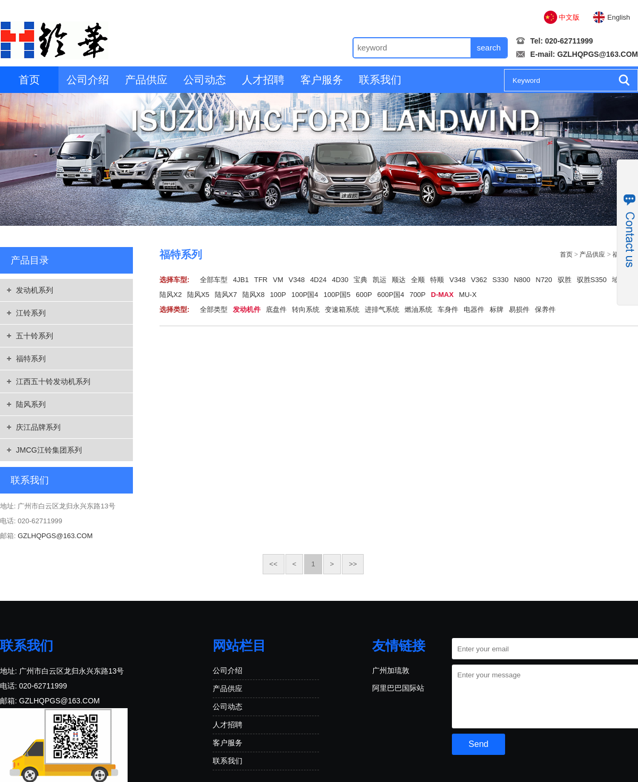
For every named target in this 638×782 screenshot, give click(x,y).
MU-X (467, 295)
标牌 (496, 309)
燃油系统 (418, 309)
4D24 (318, 280)
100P (278, 295)
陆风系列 (31, 404)
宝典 (360, 280)
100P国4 (304, 295)
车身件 (448, 309)
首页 (29, 80)
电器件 (474, 309)
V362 (479, 280)
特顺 (437, 280)
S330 (500, 280)
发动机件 (247, 309)
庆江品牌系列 (38, 427)
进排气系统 (382, 309)
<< (274, 564)
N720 (544, 280)
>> (353, 564)
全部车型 (214, 280)
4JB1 (241, 280)
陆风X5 (198, 295)
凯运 (380, 280)
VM (278, 280)
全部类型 (214, 309)
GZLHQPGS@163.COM (597, 54)
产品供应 (146, 80)
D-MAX (442, 295)
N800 (522, 280)
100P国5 (337, 295)
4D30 (340, 280)
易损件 (519, 309)
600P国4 (391, 295)
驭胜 (565, 280)
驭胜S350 (592, 280)
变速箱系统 (342, 309)
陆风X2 (171, 295)
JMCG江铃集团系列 (49, 450)
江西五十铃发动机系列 (53, 381)
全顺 (418, 280)
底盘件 (276, 309)
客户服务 (321, 80)
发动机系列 (34, 290)
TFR (260, 280)
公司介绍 (87, 80)
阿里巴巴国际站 (398, 688)
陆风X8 (253, 295)
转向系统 (306, 309)
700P (417, 295)
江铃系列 (31, 313)
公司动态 (204, 80)
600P (364, 295)
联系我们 (380, 80)
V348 (297, 280)
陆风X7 (226, 295)
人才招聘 (263, 80)
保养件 (545, 309)
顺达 (399, 280)
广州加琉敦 (390, 670)
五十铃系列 (34, 336)
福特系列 (31, 358)
